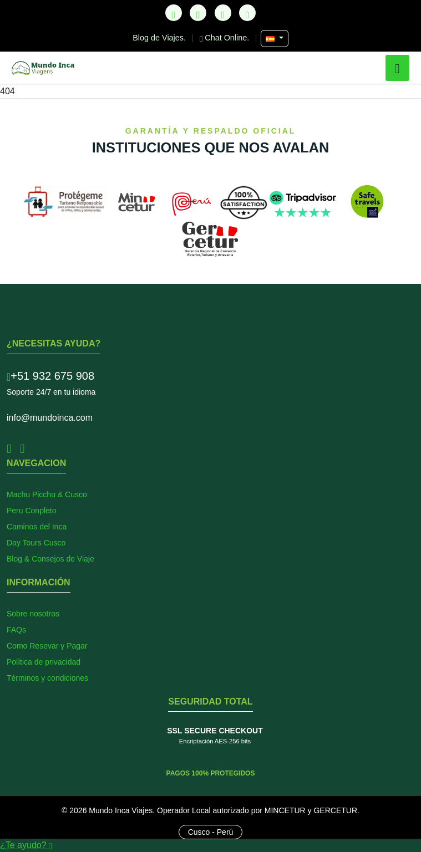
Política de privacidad (43, 661)
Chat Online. (225, 37)
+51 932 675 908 (50, 376)
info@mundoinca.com (50, 417)
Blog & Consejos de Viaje (50, 558)
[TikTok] (173, 12)
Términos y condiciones (47, 678)
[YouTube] (247, 12)
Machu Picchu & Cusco (47, 494)
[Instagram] (223, 12)
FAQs (16, 629)
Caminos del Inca (37, 526)
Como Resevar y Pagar (47, 645)
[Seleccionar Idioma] (274, 38)
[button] (397, 68)
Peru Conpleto (32, 510)
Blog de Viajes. (160, 37)
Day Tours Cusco (36, 542)
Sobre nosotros (33, 613)
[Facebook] (198, 12)
